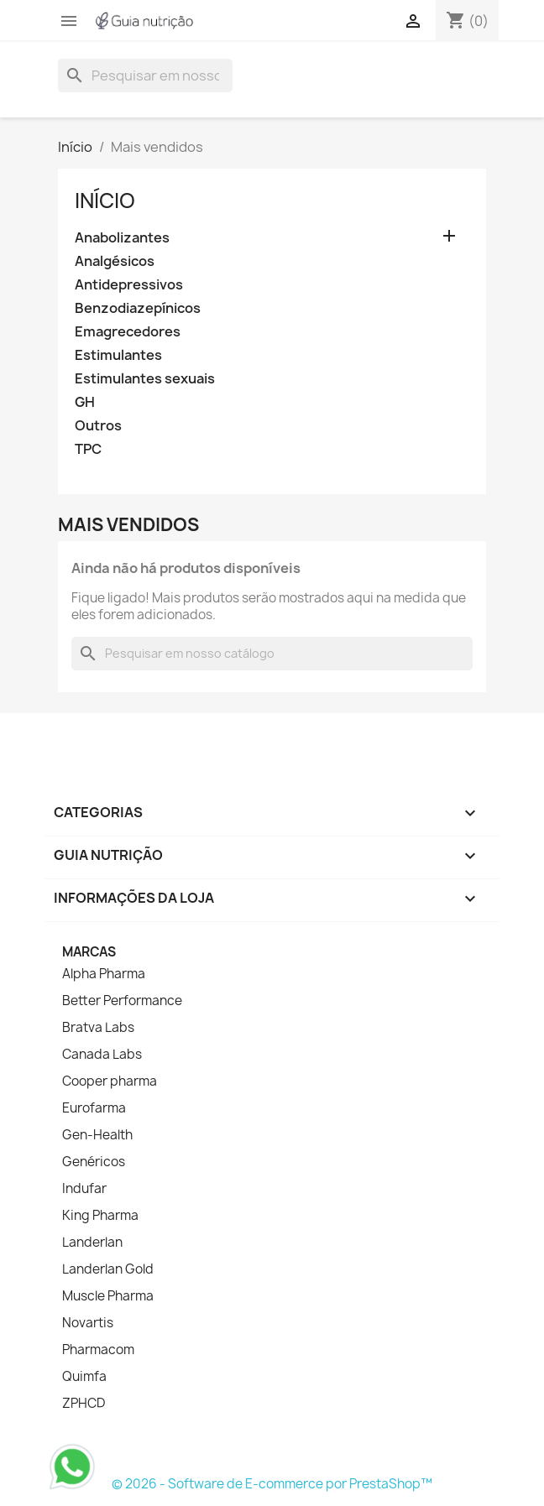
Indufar (84, 1188)
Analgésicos (114, 261)
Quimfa (84, 1376)
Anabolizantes (122, 238)
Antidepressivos (129, 285)
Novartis (87, 1323)
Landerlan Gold (108, 1269)
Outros (98, 426)
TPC (88, 449)
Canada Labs (102, 1054)
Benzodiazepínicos (138, 308)
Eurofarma (94, 1108)
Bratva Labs (98, 1027)
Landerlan (92, 1242)
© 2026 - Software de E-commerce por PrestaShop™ (272, 1484)
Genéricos (93, 1162)
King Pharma (100, 1215)
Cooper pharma (109, 1081)
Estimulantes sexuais (145, 379)
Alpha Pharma (103, 974)
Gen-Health (97, 1135)
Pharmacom (98, 1350)
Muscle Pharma (108, 1296)
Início (105, 200)
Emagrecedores (127, 332)
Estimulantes (118, 355)
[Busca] (145, 75)
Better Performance (122, 1001)
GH (85, 402)
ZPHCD (83, 1403)
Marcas (89, 952)
